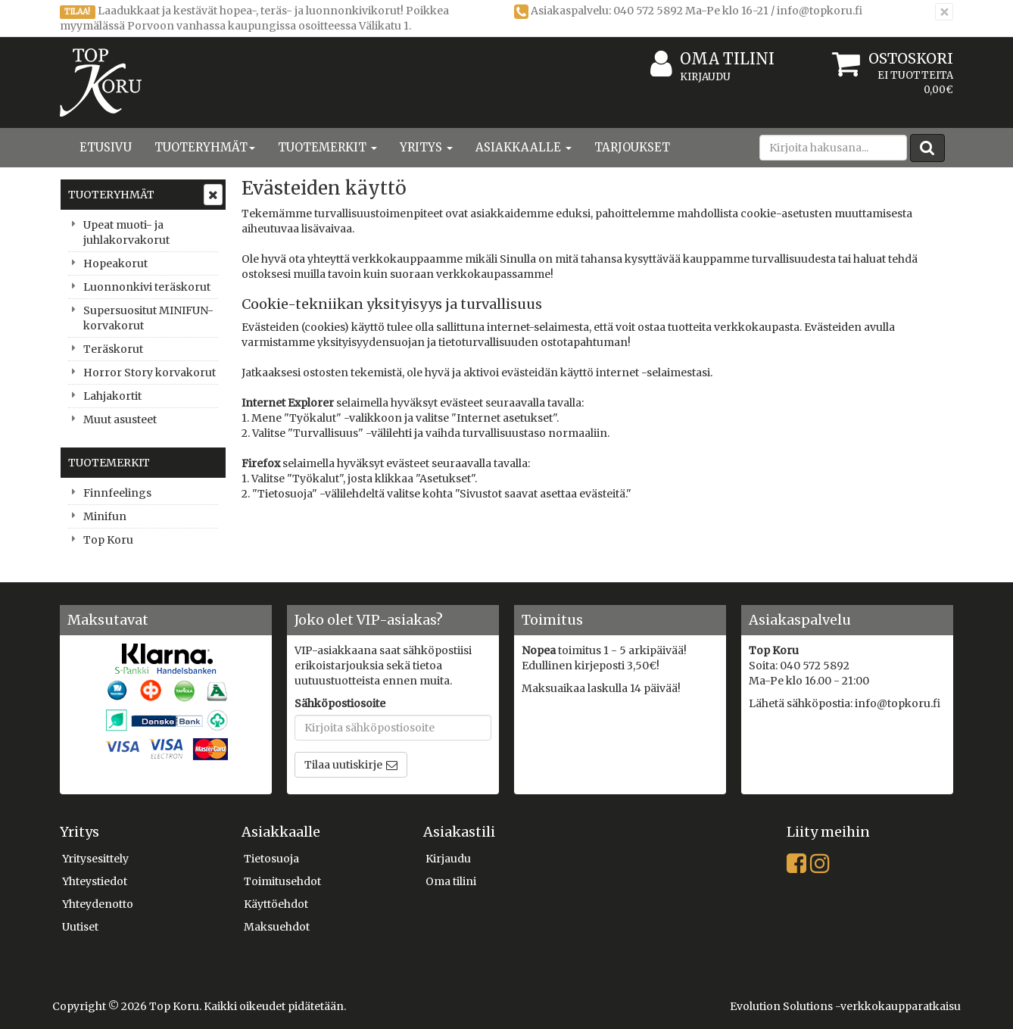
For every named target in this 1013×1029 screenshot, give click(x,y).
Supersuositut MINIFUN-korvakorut (148, 318)
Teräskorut (113, 349)
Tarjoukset (632, 147)
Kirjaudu (705, 76)
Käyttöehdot (276, 904)
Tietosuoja (271, 858)
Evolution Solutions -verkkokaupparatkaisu (845, 1006)
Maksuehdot (277, 927)
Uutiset (80, 927)
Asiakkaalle (523, 147)
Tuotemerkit (327, 147)
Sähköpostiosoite (340, 703)
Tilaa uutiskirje (343, 765)
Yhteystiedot (94, 881)
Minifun (104, 516)
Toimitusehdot (282, 881)
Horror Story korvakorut (149, 372)
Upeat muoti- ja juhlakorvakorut (126, 232)
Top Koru (108, 540)
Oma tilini (712, 59)
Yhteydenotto (97, 904)
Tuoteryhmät (204, 147)
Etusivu (105, 147)
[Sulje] (944, 11)
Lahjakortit (112, 396)
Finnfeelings (117, 493)
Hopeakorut (115, 263)
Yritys (426, 147)
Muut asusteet (120, 419)
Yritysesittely (95, 858)
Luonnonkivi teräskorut (146, 287)
